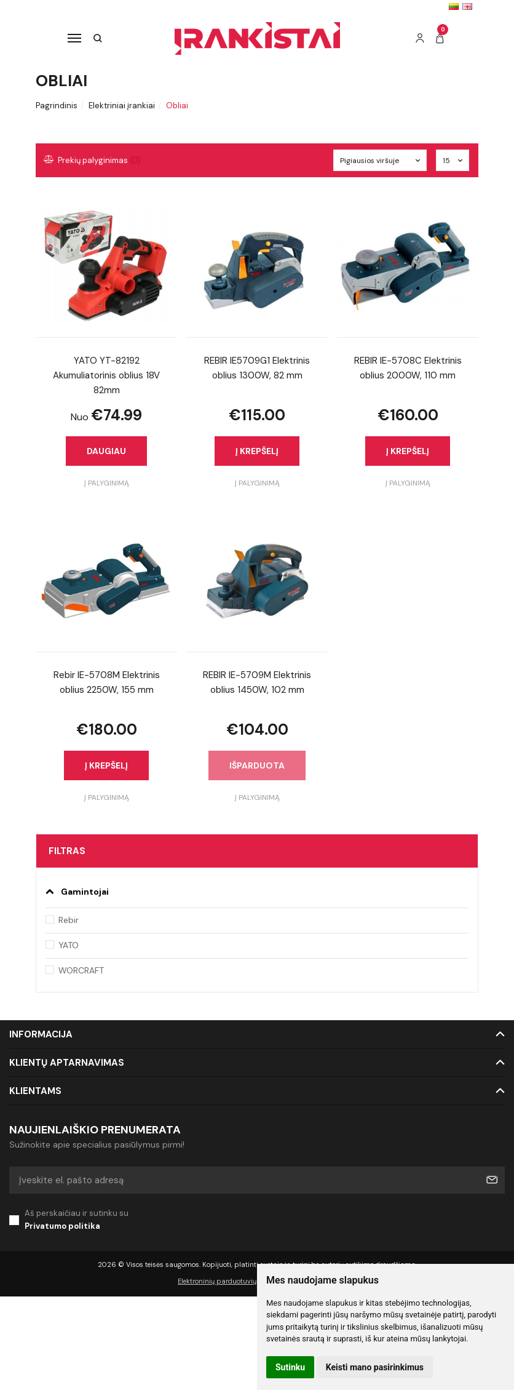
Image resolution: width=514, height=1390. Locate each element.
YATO (68, 945)
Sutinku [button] (290, 1367)
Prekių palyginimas (93, 160)
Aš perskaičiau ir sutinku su (265, 1220)
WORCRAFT (81, 970)
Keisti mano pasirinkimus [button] (375, 1367)
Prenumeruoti (491, 1180)
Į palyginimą (106, 483)
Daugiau (106, 451)
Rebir (68, 919)
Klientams (35, 1091)
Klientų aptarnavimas (66, 1062)
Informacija (41, 1034)
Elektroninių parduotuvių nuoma (230, 1281)
